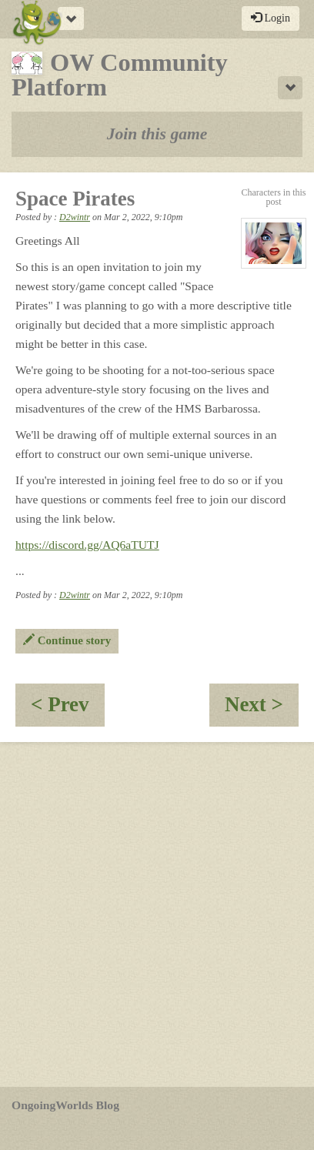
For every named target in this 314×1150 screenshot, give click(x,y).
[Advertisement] (157, 914)
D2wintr (74, 217)
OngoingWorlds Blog (65, 1105)
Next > (262, 709)
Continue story (67, 640)
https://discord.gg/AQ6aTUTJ (87, 544)
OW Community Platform (120, 74)
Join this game (157, 134)
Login (270, 18)
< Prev (68, 709)
